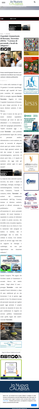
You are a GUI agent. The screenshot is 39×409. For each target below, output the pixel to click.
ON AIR (13, 19)
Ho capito (34, 405)
